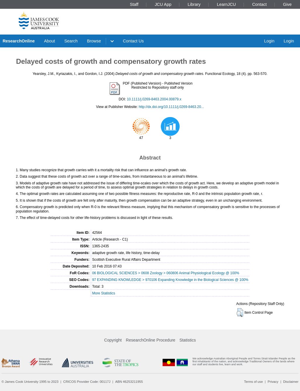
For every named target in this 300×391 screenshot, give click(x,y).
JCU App (163, 4)
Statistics (187, 340)
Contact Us (133, 41)
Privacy (272, 381)
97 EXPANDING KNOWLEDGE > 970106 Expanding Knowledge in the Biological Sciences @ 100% (170, 280)
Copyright (113, 340)
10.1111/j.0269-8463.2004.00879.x (154, 99)
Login (269, 41)
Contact (259, 4)
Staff (134, 4)
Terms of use (253, 381)
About (49, 41)
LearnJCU (226, 4)
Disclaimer (291, 381)
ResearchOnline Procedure (150, 340)
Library (194, 4)
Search (71, 41)
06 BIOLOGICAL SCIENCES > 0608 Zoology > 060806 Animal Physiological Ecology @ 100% (165, 273)
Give (287, 4)
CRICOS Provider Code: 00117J (86, 381)
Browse (94, 41)
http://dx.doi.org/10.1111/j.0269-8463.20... (171, 107)
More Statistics (103, 293)
